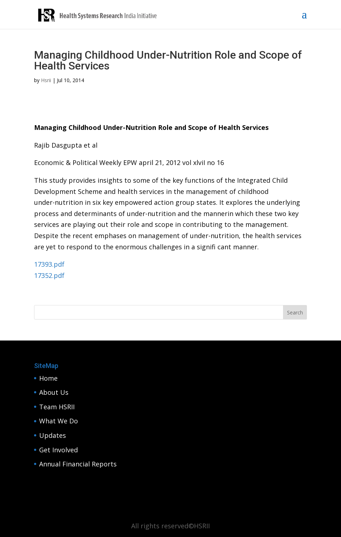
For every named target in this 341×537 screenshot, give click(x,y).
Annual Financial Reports (78, 464)
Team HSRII (57, 406)
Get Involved (58, 449)
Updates (52, 435)
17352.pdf (49, 275)
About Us (53, 392)
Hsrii (46, 80)
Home (48, 378)
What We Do (58, 421)
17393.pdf (49, 264)
